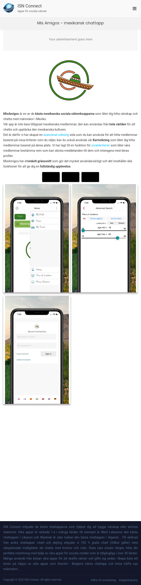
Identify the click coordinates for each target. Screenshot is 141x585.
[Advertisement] (70, 40)
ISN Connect (29, 6)
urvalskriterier (100, 145)
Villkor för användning (103, 580)
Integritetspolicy (128, 580)
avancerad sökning (56, 135)
